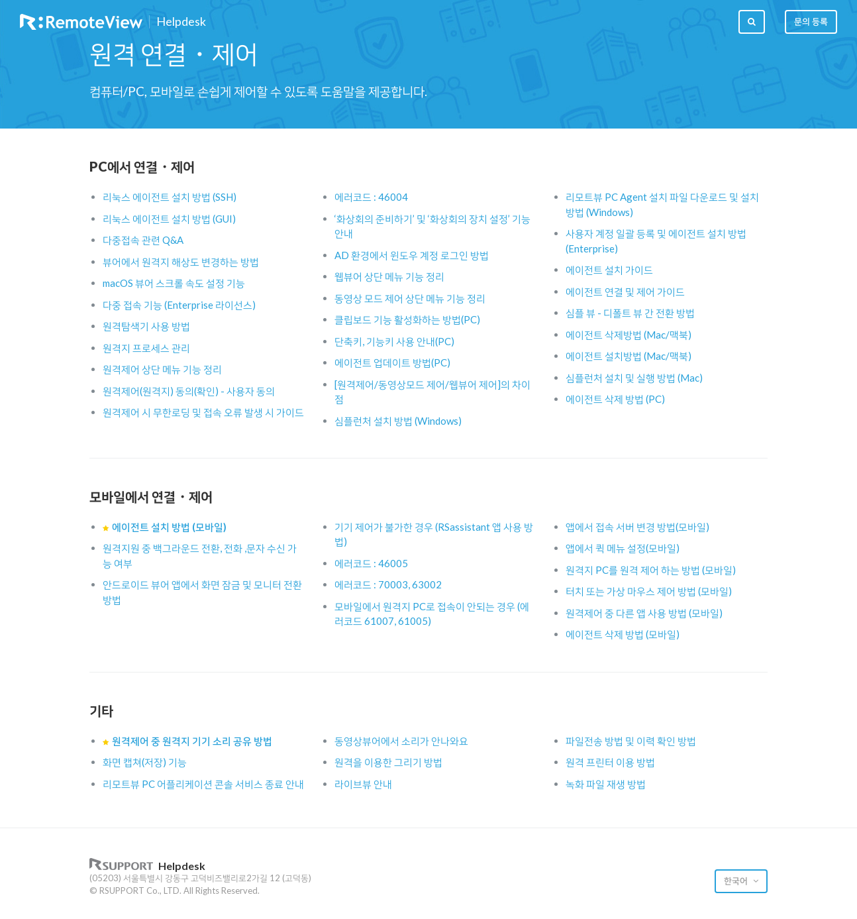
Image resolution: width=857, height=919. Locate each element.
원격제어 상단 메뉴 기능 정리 (162, 369)
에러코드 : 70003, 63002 (388, 584)
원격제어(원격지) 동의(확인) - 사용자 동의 (189, 391)
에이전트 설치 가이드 (609, 270)
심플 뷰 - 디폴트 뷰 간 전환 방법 (630, 313)
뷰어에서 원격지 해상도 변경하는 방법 (181, 262)
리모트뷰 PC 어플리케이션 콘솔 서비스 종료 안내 (203, 784)
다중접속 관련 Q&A (143, 240)
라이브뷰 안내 (363, 784)
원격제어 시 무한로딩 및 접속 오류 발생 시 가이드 (203, 412)
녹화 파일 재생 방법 (606, 784)
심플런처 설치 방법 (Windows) (398, 421)
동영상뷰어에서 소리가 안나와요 (401, 741)
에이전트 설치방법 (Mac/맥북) (628, 356)
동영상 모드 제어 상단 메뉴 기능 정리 (409, 298)
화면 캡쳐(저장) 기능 (145, 762)
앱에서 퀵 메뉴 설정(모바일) (623, 548)
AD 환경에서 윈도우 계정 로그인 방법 (411, 255)
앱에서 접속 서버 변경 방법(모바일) (637, 527)
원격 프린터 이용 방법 (610, 762)
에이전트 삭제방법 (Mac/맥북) (628, 335)
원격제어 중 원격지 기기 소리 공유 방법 (192, 741)
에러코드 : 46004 (371, 197)
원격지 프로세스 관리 (146, 348)
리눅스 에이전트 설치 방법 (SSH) (169, 197)
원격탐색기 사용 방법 (146, 326)
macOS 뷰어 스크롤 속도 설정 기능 (174, 283)
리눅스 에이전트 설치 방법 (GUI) (169, 219)
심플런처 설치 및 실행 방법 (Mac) (634, 378)
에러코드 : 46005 (371, 563)
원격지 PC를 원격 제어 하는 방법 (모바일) (651, 570)
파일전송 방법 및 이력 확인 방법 (631, 741)
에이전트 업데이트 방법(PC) (392, 362)
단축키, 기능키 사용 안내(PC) (394, 341)
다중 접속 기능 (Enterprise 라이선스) (179, 305)
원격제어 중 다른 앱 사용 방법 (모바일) (644, 613)
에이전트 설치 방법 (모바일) (169, 527)
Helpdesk (181, 21)
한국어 (737, 880)
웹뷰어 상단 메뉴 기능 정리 (389, 276)
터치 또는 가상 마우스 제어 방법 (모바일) (649, 591)
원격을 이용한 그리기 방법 (388, 762)
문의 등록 (811, 21)
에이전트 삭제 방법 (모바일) (623, 634)
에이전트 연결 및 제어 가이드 (625, 291)
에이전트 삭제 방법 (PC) (615, 399)
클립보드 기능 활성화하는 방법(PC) (407, 319)
